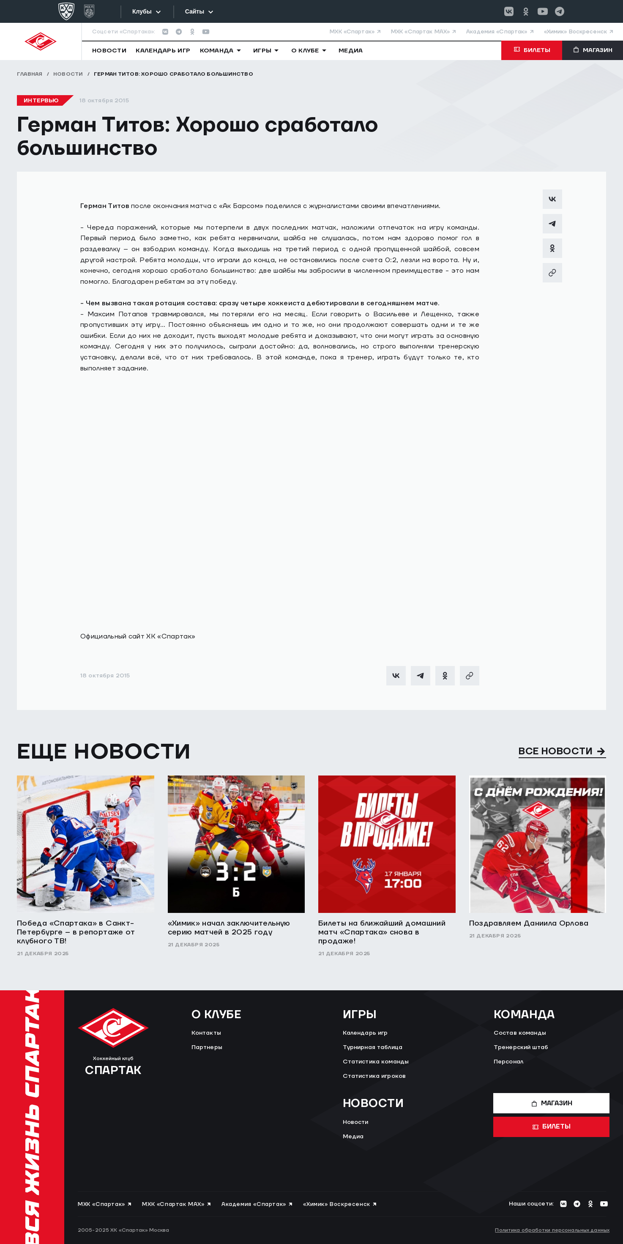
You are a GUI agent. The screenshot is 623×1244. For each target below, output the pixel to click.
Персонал (508, 1062)
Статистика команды (376, 1062)
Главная (30, 74)
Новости (68, 74)
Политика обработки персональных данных (552, 1230)
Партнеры (206, 1047)
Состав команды (520, 1033)
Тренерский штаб (521, 1047)
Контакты (206, 1033)
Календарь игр (365, 1033)
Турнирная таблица (372, 1047)
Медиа (353, 1136)
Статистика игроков (374, 1076)
